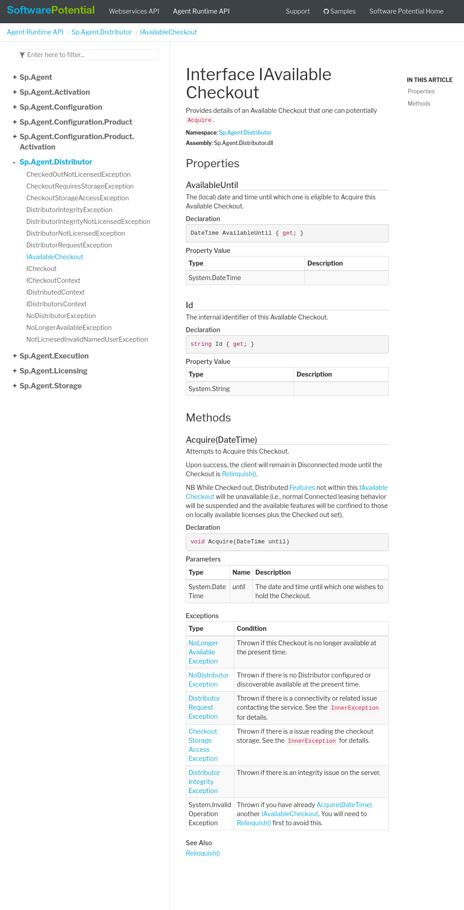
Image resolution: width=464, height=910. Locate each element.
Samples (340, 11)
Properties (421, 91)
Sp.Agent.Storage (50, 386)
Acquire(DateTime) (344, 804)
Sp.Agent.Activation (54, 92)
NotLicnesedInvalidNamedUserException (87, 339)
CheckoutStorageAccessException (77, 198)
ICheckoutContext (53, 280)
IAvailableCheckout (168, 32)
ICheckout (41, 268)
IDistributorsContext (56, 304)
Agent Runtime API (201, 11)
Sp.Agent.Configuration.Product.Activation (76, 141)
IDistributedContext (55, 292)
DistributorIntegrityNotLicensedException (88, 221)
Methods (419, 103)
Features (302, 487)
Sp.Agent (35, 77)
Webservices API (134, 11)
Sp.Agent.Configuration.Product (75, 122)
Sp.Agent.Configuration (60, 107)
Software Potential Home (406, 11)
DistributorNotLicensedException (75, 233)
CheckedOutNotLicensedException (78, 174)
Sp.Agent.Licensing (53, 371)
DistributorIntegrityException (69, 209)
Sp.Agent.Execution (54, 356)
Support (298, 11)
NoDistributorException (61, 315)
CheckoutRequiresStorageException (80, 186)
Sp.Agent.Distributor (102, 32)
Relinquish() (239, 474)
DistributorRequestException (69, 245)
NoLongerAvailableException (69, 327)
